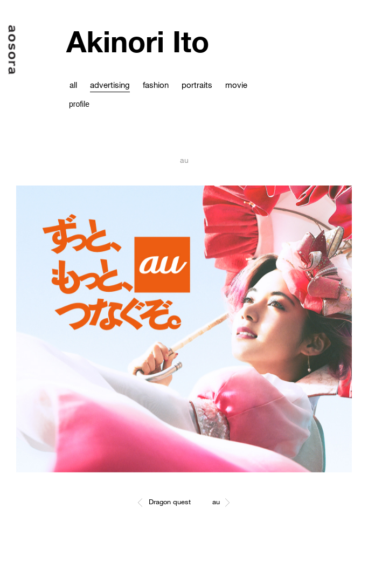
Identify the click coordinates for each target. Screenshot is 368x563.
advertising (110, 85)
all (73, 85)
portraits (197, 85)
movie (236, 85)
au (216, 501)
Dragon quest (170, 501)
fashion (156, 85)
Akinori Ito (137, 41)
